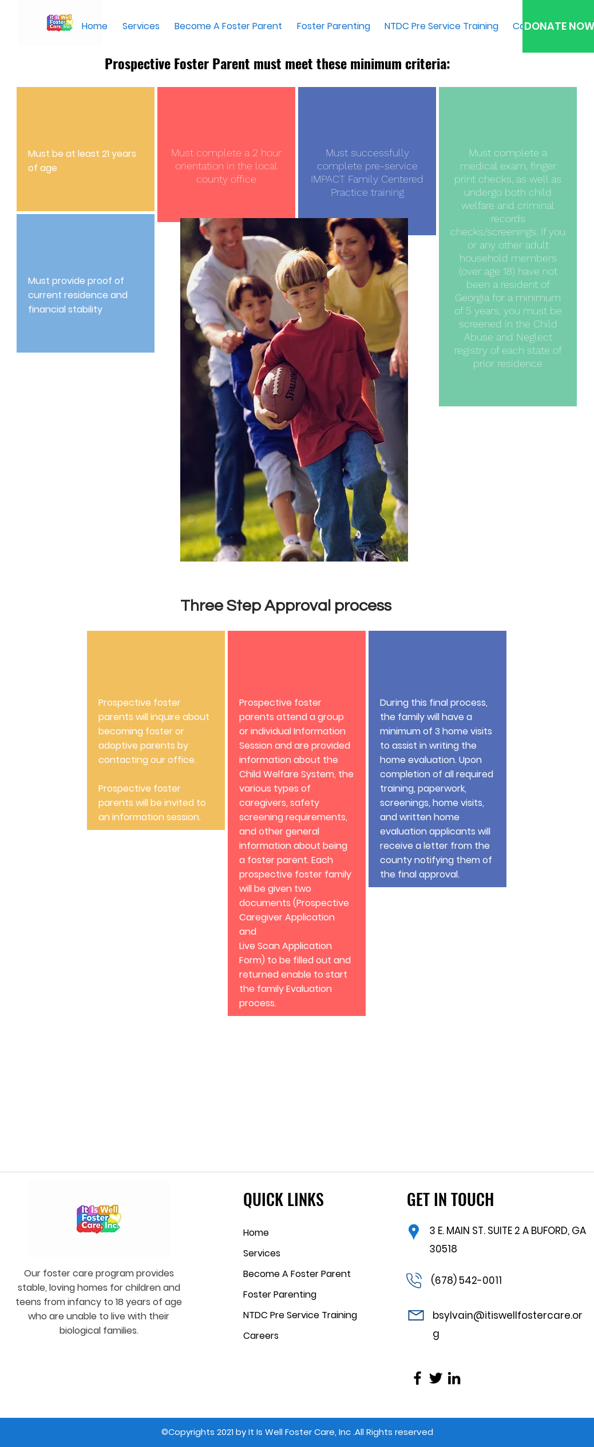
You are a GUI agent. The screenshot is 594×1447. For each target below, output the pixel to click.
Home (256, 1232)
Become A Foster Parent (297, 1273)
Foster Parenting (279, 1294)
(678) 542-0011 (466, 1280)
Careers (261, 1335)
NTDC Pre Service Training (300, 1315)
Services (261, 1253)
